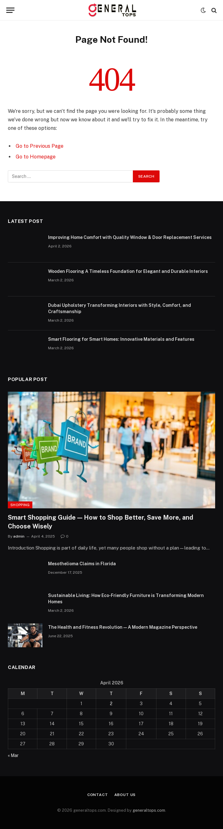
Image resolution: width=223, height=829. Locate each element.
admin (18, 536)
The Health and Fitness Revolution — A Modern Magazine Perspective (122, 627)
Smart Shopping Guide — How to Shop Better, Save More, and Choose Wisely (100, 522)
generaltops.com (149, 810)
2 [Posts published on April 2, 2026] (111, 703)
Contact (97, 795)
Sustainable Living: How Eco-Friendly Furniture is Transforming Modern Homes (126, 598)
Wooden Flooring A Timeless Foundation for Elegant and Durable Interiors (128, 271)
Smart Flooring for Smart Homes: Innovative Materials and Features (121, 339)
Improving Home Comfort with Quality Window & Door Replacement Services (130, 237)
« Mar (13, 755)
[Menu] (10, 10)
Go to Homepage (36, 157)
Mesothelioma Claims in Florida (82, 563)
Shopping (20, 505)
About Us (125, 795)
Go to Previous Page (39, 146)
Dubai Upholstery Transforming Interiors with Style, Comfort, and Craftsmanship (119, 308)
